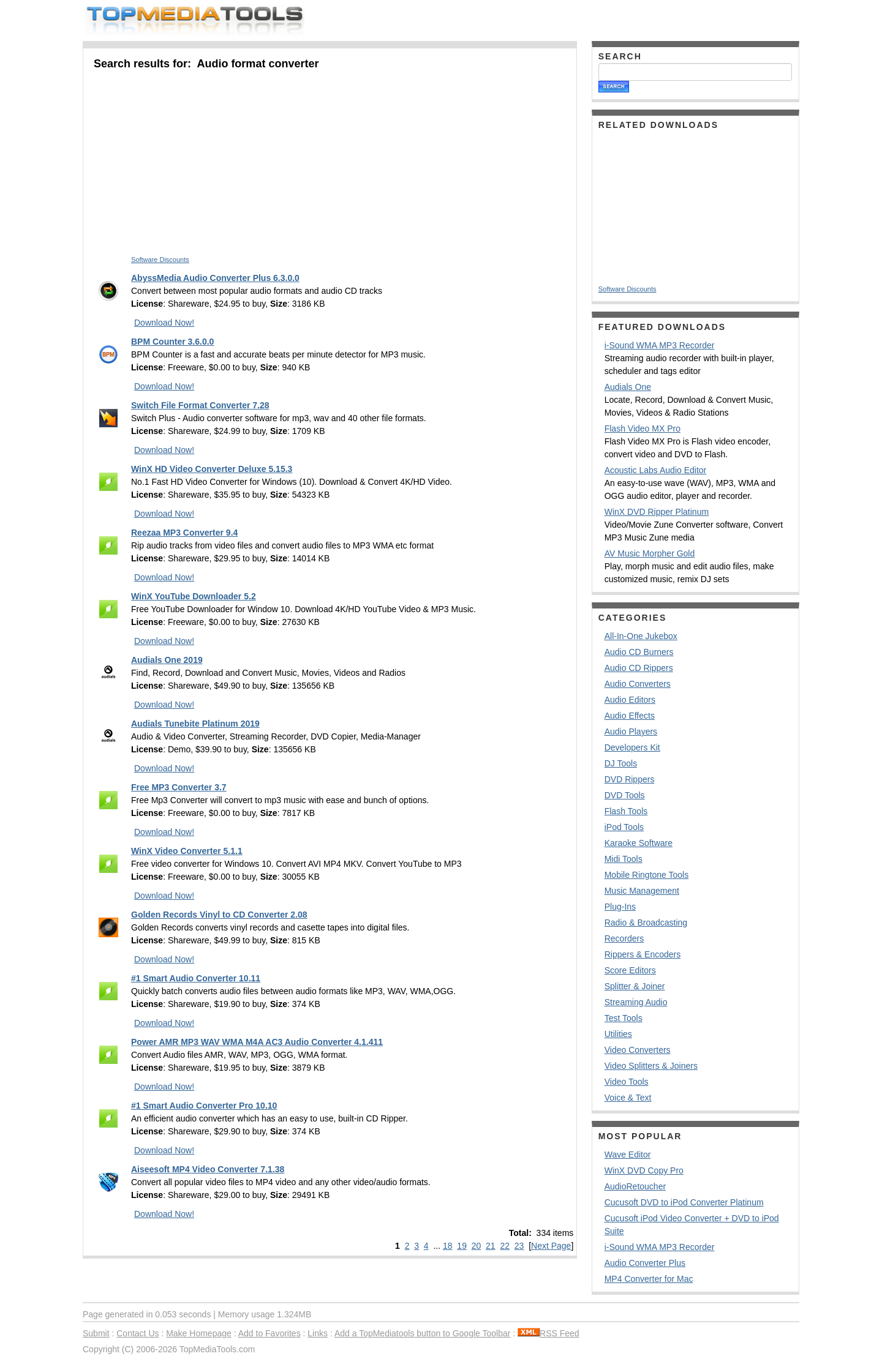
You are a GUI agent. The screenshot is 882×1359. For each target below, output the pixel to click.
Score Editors (630, 970)
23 (519, 1246)
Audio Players (631, 731)
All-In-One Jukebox (641, 636)
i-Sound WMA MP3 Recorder (660, 345)
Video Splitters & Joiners (651, 1066)
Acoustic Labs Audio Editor (656, 470)
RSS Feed (548, 1333)
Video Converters (638, 1050)
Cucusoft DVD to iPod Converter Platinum (684, 1202)
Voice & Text (628, 1098)
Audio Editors (630, 700)
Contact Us (137, 1333)
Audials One (628, 387)
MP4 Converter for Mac (649, 1279)
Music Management (642, 891)
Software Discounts (160, 259)
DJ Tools (621, 763)
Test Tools (624, 1018)
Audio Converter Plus (645, 1263)
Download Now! (164, 323)
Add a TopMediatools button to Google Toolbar (422, 1333)
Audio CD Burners (639, 652)
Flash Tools (626, 811)
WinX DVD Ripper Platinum (657, 512)
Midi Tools (624, 859)
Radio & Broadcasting (646, 922)
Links (317, 1333)
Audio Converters (638, 684)
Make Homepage (199, 1333)
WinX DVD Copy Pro (644, 1170)
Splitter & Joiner (635, 986)
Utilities (618, 1034)
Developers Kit (632, 747)
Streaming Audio (636, 1002)
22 (505, 1246)
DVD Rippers (630, 779)
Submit (96, 1333)
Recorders (624, 938)
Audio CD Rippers (639, 668)
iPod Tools (624, 827)
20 (476, 1246)
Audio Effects (630, 716)
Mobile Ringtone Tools (647, 875)
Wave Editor (628, 1154)
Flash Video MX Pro (642, 428)
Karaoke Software (639, 843)
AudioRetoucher (635, 1186)
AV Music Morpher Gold (650, 553)
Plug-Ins (620, 907)
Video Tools (627, 1082)
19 (462, 1246)
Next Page (551, 1246)
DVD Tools (625, 795)
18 (448, 1246)
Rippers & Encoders (643, 954)
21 (491, 1246)
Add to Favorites (269, 1333)
